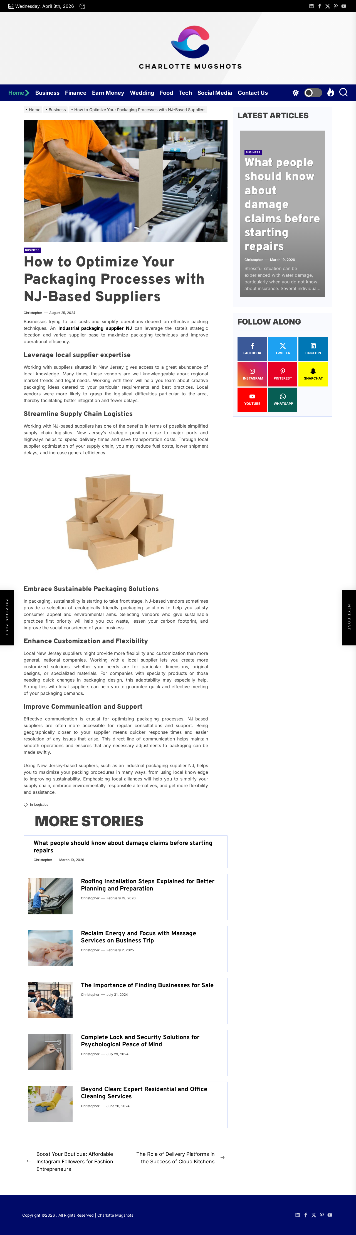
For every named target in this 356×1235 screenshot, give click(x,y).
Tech (185, 92)
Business (47, 92)
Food (166, 92)
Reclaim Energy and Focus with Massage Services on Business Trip (138, 937)
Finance (75, 92)
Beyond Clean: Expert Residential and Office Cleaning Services (144, 1093)
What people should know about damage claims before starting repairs (123, 847)
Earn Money (108, 92)
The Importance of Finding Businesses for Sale (147, 985)
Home (19, 92)
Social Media (214, 92)
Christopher (33, 313)
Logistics (41, 804)
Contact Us (253, 92)
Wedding (142, 92)
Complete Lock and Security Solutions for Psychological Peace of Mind (140, 1041)
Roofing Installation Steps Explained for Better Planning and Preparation (147, 885)
